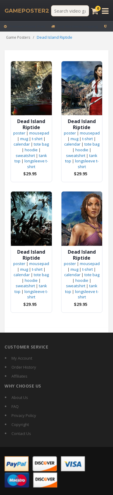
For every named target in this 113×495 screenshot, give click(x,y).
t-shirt (37, 138)
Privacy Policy (23, 415)
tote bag (41, 144)
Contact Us (21, 433)
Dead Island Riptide (31, 124)
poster (19, 133)
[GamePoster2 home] (27, 11)
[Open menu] (105, 11)
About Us (19, 397)
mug (24, 138)
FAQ (15, 406)
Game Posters (18, 37)
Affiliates (19, 376)
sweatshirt (25, 155)
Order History (23, 367)
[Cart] (94, 11)
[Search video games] (70, 11)
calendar (22, 144)
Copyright (20, 424)
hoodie (31, 149)
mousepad (39, 133)
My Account (21, 358)
